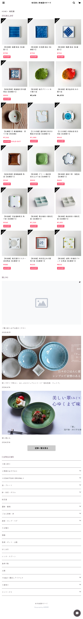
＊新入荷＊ (6, 464)
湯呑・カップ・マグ (9, 521)
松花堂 (4, 500)
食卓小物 (5, 564)
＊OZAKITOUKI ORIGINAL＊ (13, 478)
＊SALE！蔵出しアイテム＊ (12, 578)
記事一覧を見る (41, 448)
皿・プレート (7, 485)
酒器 (3, 535)
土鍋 (3, 571)
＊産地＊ (5, 585)
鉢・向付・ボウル (9, 492)
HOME (4, 11)
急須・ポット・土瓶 (9, 542)
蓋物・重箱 (6, 507)
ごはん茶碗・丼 (8, 514)
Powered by (41, 607)
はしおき (5, 549)
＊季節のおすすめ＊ (9, 471)
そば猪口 (5, 528)
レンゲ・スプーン (9, 556)
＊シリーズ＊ (7, 592)
